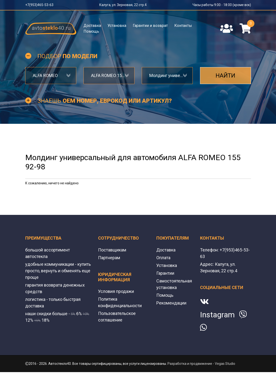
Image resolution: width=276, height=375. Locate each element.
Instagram (217, 314)
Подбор (67, 56)
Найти (225, 75)
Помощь (91, 31)
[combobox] (50, 75)
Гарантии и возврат (150, 25)
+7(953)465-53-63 (39, 5)
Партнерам (109, 257)
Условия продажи (116, 291)
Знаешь (104, 100)
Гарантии (165, 273)
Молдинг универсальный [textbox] (167, 75)
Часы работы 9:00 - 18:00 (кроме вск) (221, 5)
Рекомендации (171, 302)
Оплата (163, 257)
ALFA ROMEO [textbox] (45, 75)
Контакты (183, 25)
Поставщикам (112, 249)
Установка (117, 25)
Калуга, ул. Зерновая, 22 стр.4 (123, 5)
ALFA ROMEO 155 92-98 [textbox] (109, 75)
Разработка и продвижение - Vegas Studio (201, 364)
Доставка (92, 25)
